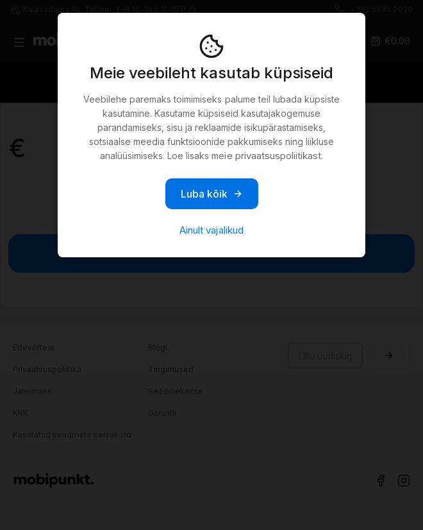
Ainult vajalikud (211, 230)
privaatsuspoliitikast (278, 156)
